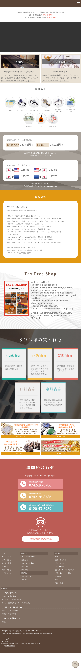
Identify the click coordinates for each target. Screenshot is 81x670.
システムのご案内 (27, 569)
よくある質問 (6, 569)
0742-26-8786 (47, 20)
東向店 (4, 616)
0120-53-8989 (51, 23)
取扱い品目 (25, 572)
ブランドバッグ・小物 (63, 579)
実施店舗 (24, 575)
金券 (10, 116)
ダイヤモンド (34, 116)
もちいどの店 (14, 616)
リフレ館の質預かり (28, 562)
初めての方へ (6, 562)
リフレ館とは (6, 565)
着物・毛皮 (52, 132)
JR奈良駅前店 (16, 605)
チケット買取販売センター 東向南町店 (16, 608)
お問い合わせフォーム (41, 544)
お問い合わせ (6, 575)
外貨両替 (29, 132)
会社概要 (5, 572)
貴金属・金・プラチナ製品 (64, 575)
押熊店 (4, 619)
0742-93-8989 (10, 651)
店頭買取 (24, 585)
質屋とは (24, 565)
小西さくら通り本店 (9, 602)
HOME (4, 559)
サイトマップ (6, 579)
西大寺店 (5, 605)
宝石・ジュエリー (21, 116)
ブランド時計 (46, 116)
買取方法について (27, 582)
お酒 (41, 132)
